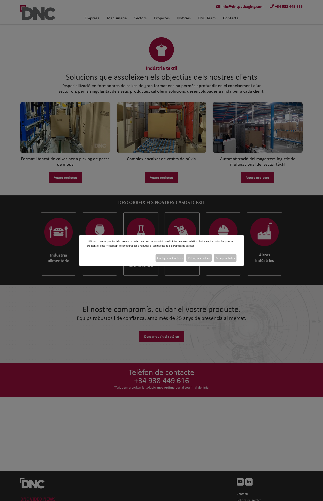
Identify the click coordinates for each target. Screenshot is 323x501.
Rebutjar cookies (199, 258)
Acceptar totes (225, 258)
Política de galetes (183, 246)
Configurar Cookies (170, 258)
